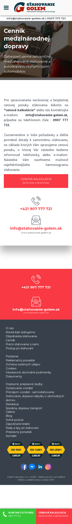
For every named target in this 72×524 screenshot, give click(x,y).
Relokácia (12, 404)
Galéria (10, 412)
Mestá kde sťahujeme (20, 332)
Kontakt (11, 436)
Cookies (11, 368)
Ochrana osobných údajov (23, 364)
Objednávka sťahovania (21, 336)
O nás (9, 328)
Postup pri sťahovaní (19, 348)
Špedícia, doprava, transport (24, 408)
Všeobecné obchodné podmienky (28, 372)
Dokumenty (14, 376)
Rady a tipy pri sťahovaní (22, 428)
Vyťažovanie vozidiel (19, 388)
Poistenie (12, 356)
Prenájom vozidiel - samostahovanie (30, 392)
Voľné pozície (15, 420)
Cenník (10, 340)
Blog (9, 416)
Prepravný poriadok (19, 432)
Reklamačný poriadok (20, 360)
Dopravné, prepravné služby (24, 384)
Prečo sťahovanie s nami (22, 344)
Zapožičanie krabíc (18, 424)
